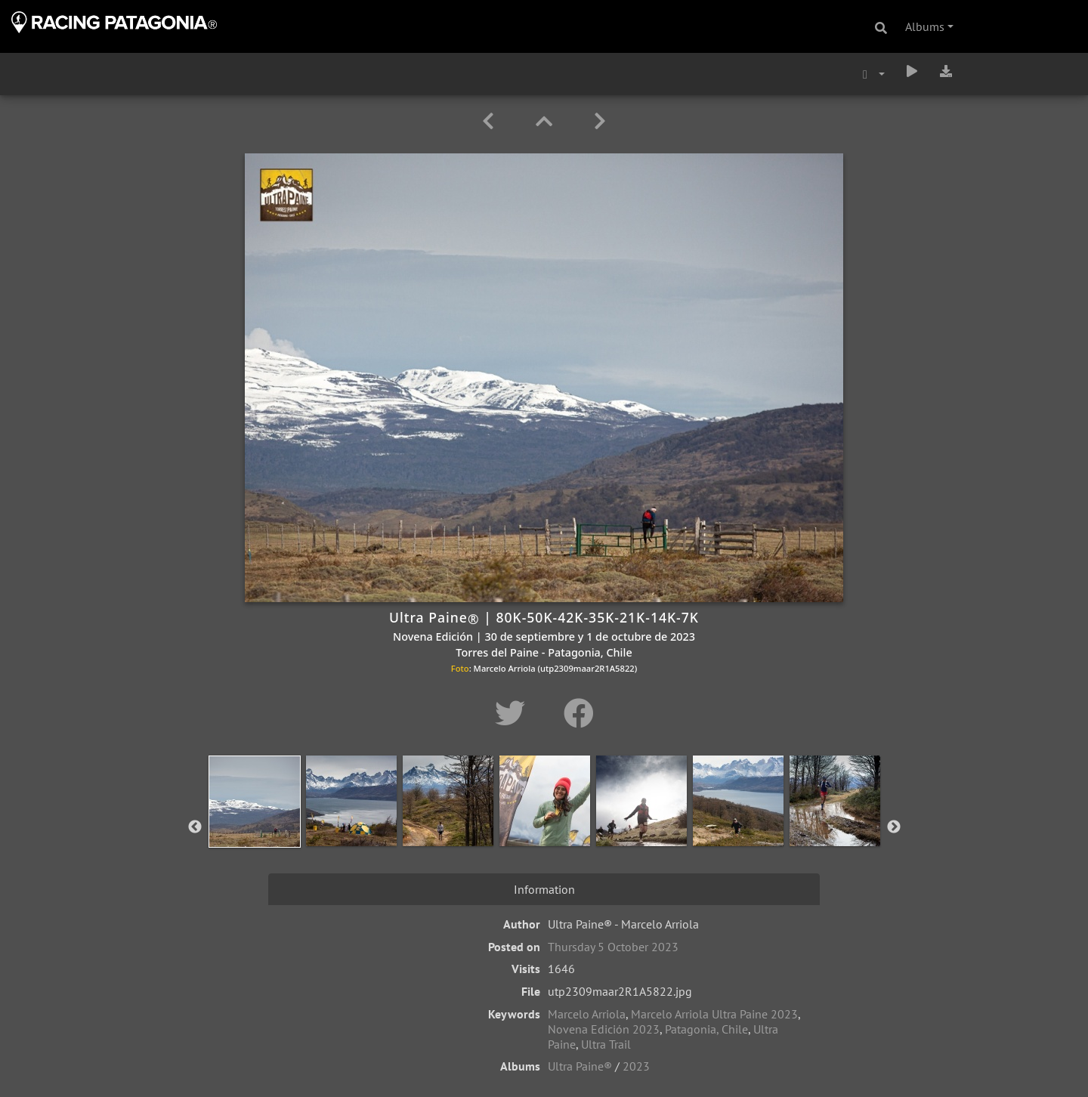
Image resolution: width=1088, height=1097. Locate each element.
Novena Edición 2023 (604, 1029)
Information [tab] (544, 889)
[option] (254, 824)
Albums (924, 26)
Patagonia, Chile (706, 1029)
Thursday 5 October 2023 (613, 946)
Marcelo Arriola (587, 1013)
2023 (636, 1066)
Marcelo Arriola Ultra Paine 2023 (714, 1013)
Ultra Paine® (580, 1066)
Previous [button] (194, 827)
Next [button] (893, 827)
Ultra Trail (606, 1044)
